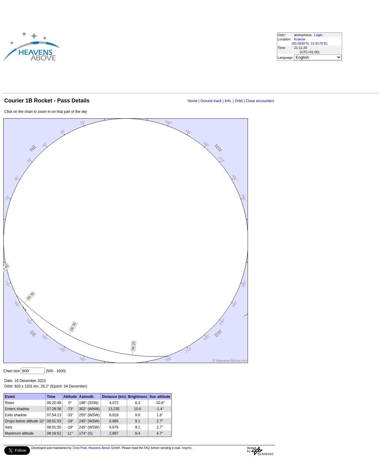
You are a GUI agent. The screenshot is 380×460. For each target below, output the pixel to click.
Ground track (210, 101)
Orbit (239, 101)
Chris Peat (79, 448)
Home (192, 101)
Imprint (186, 448)
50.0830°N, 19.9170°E (310, 43)
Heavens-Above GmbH (104, 448)
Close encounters (260, 101)
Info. (228, 101)
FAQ (147, 448)
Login (318, 35)
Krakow (299, 39)
